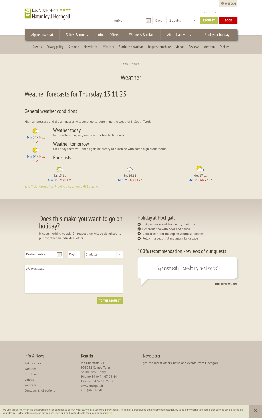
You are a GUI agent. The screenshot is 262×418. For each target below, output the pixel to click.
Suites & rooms (77, 34)
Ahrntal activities (177, 34)
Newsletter (91, 46)
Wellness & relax (140, 34)
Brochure (31, 374)
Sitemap (73, 46)
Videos (180, 46)
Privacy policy (55, 46)
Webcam (209, 46)
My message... (74, 279)
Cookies (224, 46)
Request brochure (159, 46)
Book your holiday (215, 34)
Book (228, 20)
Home (125, 63)
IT (210, 11)
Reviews (194, 46)
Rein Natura (33, 363)
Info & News (34, 355)
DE (205, 11)
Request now (209, 21)
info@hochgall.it (93, 390)
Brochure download (131, 46)
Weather (108, 46)
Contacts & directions (40, 390)
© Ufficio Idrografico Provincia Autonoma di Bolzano (61, 186)
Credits (37, 46)
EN (216, 11)
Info (100, 34)
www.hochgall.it (92, 385)
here (109, 413)
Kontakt (87, 355)
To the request (110, 300)
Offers (113, 34)
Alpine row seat (42, 34)
